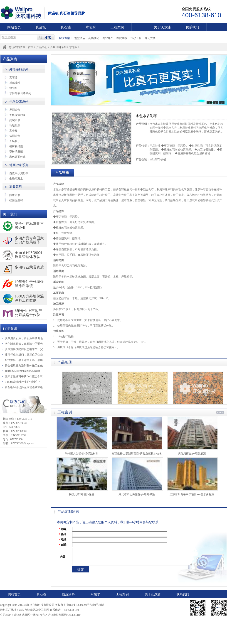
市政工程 (136, 38)
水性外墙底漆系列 (20, 93)
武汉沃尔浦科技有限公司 (24, 12)
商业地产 (107, 38)
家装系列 (15, 187)
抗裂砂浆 (14, 120)
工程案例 (117, 27)
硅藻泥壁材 (16, 200)
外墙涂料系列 (58, 47)
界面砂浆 (14, 109)
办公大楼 (150, 38)
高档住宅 (93, 38)
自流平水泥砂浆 (18, 173)
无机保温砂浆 (17, 115)
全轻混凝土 (16, 178)
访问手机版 (97, 604)
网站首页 (14, 27)
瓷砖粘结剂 (16, 146)
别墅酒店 (79, 38)
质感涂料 (14, 82)
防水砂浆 (14, 195)
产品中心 (41, 47)
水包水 (91, 27)
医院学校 (121, 38)
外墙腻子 (14, 141)
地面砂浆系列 (18, 165)
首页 (30, 47)
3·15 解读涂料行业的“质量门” (22, 381)
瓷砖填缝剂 (16, 151)
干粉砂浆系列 (18, 101)
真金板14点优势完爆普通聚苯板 (24, 387)
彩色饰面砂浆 (17, 156)
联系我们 (192, 27)
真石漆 (66, 27)
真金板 (41, 27)
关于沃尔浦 (162, 27)
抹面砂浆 (14, 135)
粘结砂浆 (14, 125)
